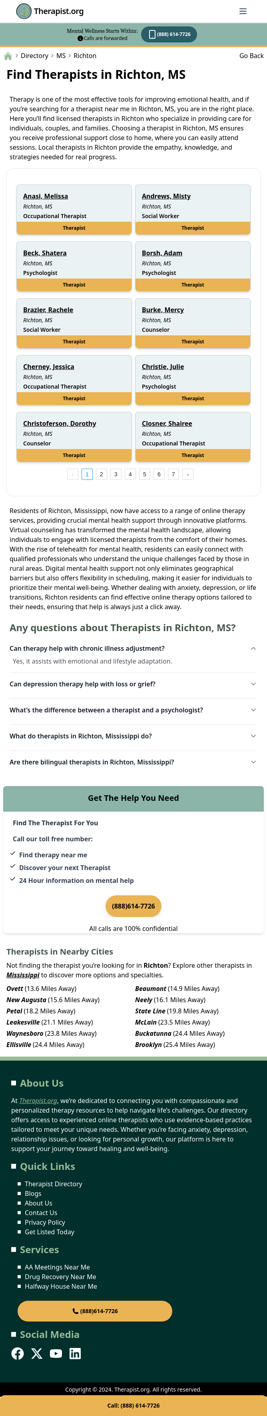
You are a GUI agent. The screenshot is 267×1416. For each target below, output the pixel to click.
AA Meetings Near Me (57, 1267)
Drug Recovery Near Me (60, 1276)
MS (61, 55)
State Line (150, 1011)
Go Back (251, 55)
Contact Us (41, 1212)
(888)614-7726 (133, 906)
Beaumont (150, 988)
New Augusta (26, 999)
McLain (146, 1022)
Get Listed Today (49, 1231)
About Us (38, 1203)
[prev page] (72, 474)
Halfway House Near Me (61, 1286)
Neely (143, 999)
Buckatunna (153, 1033)
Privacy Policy (45, 1222)
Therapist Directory (53, 1183)
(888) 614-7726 (169, 34)
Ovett (14, 988)
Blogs (33, 1193)
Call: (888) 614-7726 (134, 1405)
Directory (34, 55)
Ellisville (18, 1044)
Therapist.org (50, 11)
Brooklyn (148, 1044)
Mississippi (23, 975)
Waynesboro (25, 1033)
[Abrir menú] (243, 11)
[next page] (187, 474)
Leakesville (23, 1022)
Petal (14, 1011)
